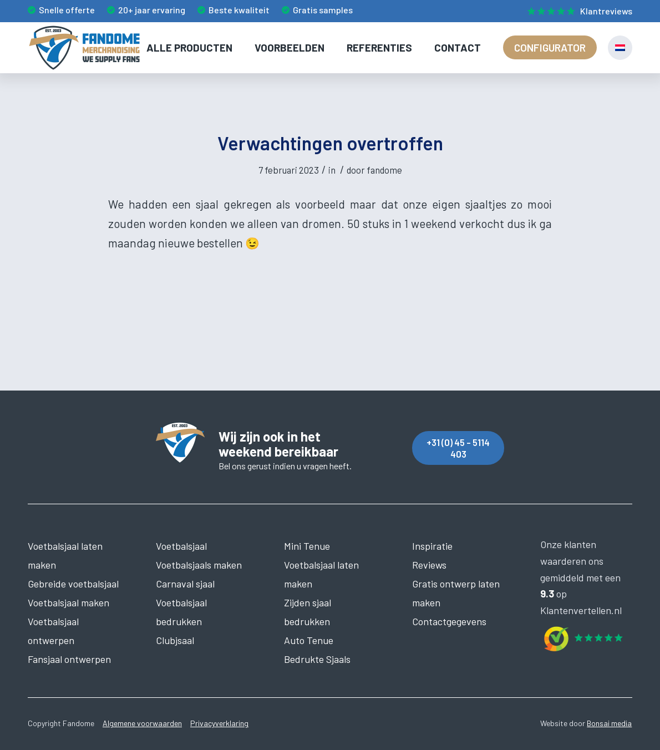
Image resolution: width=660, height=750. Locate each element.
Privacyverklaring (219, 723)
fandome (384, 169)
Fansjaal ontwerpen (69, 659)
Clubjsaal (175, 640)
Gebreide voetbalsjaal (73, 583)
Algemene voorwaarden (142, 723)
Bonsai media (609, 723)
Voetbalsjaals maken (199, 565)
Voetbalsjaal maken (68, 602)
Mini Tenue (307, 546)
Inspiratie (432, 546)
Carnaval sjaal (185, 583)
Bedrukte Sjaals (317, 659)
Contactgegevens (449, 621)
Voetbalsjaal (181, 546)
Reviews (429, 565)
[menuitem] (577, 11)
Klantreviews (606, 11)
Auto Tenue (308, 640)
